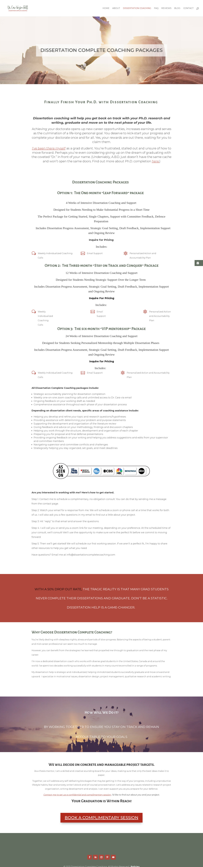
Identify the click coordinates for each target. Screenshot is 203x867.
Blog (177, 8)
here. (155, 161)
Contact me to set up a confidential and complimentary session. (77, 790)
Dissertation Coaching (137, 8)
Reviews (166, 8)
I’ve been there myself (49, 148)
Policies (135, 862)
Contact (188, 8)
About (116, 8)
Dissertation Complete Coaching (97, 841)
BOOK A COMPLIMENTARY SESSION (101, 813)
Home (106, 8)
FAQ (156, 8)
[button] (199, 263)
